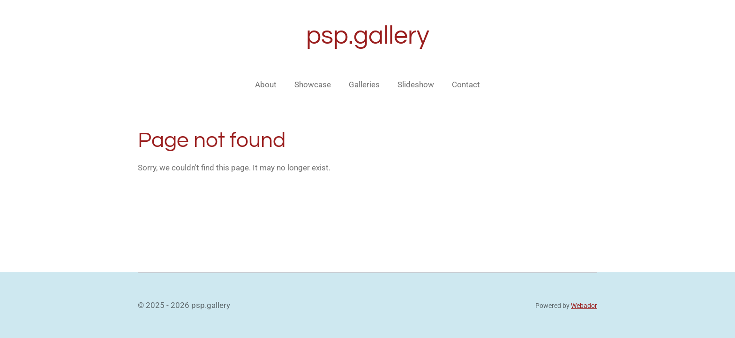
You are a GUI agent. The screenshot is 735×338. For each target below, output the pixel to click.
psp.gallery (367, 36)
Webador (584, 305)
